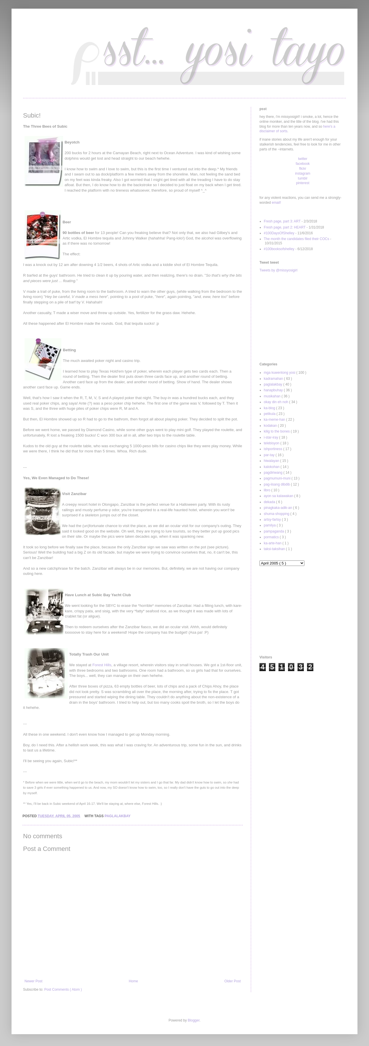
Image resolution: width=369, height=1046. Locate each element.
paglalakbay (118, 816)
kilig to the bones (277, 431)
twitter (302, 159)
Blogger (193, 1020)
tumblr (302, 178)
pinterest (302, 183)
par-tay (270, 455)
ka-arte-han (273, 543)
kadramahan (274, 379)
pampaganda (274, 531)
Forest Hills (101, 665)
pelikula (270, 414)
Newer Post (33, 981)
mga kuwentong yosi (280, 373)
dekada (270, 502)
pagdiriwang (273, 473)
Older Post (232, 981)
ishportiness (273, 449)
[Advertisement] (302, 318)
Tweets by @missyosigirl (278, 270)
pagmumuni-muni (277, 478)
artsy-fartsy (273, 520)
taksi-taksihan (275, 549)
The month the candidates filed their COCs (296, 239)
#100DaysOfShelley (279, 233)
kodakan (271, 426)
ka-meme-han (275, 420)
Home (133, 981)
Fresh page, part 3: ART (282, 221)
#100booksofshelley (279, 249)
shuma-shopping (277, 514)
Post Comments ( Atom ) (63, 990)
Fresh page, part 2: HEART (285, 227)
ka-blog (270, 408)
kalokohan (272, 467)
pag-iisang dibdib (277, 484)
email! (276, 203)
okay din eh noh (276, 402)
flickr (302, 169)
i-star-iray (271, 437)
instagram (302, 173)
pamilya (270, 525)
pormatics (272, 537)
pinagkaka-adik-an (278, 508)
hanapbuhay (274, 390)
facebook (303, 164)
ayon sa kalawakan (279, 496)
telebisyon (272, 443)
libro (267, 490)
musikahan (272, 396)
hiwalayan (272, 461)
